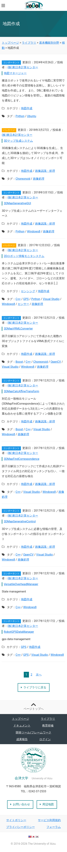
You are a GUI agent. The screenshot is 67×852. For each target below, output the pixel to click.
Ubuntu (31, 116)
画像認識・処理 (45, 171)
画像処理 (38, 178)
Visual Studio (51, 299)
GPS (26, 299)
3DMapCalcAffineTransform (21, 391)
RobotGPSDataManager (19, 631)
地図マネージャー (15, 73)
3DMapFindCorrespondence (21, 459)
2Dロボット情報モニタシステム (24, 256)
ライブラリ (48, 718)
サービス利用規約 (49, 820)
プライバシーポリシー (20, 827)
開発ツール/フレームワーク (33, 732)
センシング (28, 291)
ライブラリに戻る (33, 687)
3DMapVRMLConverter (18, 328)
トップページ (20, 718)
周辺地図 (47, 804)
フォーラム (53, 827)
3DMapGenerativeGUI (17, 203)
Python (20, 116)
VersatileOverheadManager (21, 584)
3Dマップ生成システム (18, 140)
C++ (18, 299)
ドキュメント (22, 725)
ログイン (45, 739)
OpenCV (56, 361)
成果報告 (22, 739)
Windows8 (33, 231)
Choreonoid (23, 178)
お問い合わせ (20, 804)
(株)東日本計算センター (23, 67)
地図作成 (26, 108)
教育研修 (48, 725)
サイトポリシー (16, 820)
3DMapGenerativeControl (20, 521)
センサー (23, 304)
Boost (19, 361)
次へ (39, 674)
